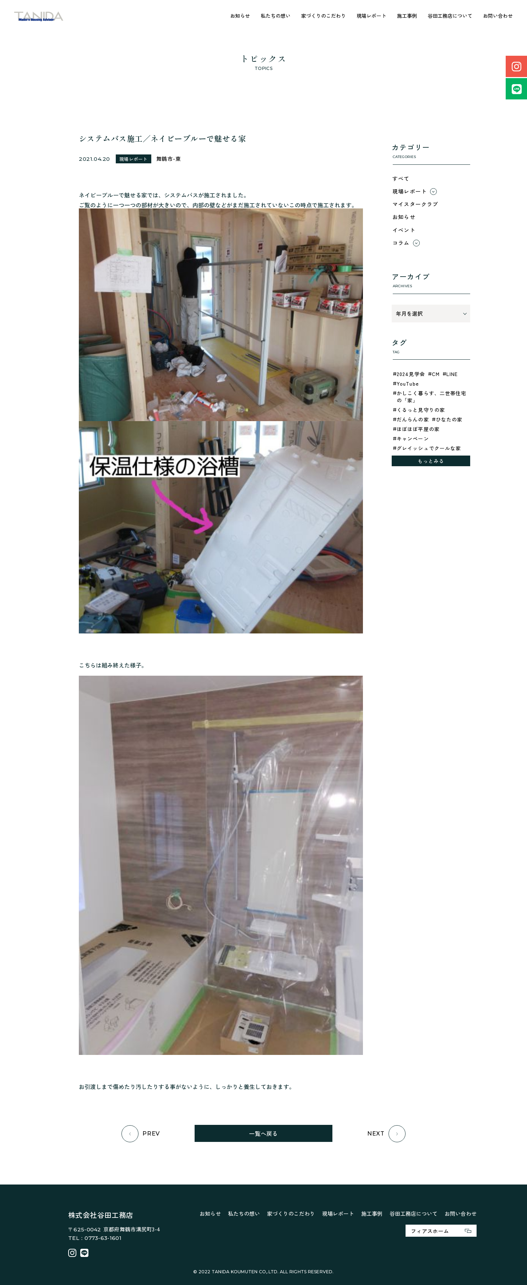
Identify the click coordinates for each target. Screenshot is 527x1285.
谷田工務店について (450, 15)
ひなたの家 (449, 419)
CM (436, 373)
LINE (452, 373)
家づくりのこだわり (323, 15)
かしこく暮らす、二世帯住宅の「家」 (432, 397)
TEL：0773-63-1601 (94, 1238)
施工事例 (407, 15)
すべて (401, 178)
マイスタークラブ (415, 204)
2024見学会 (411, 373)
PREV (140, 1133)
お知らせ (240, 15)
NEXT (386, 1133)
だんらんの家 (413, 419)
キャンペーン (413, 438)
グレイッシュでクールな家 (429, 448)
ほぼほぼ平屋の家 (418, 428)
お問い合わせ (498, 15)
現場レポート (371, 15)
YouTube (408, 383)
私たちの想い (275, 15)
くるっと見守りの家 (421, 409)
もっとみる (431, 460)
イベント (403, 230)
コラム (401, 243)
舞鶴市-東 (168, 159)
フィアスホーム (441, 1231)
